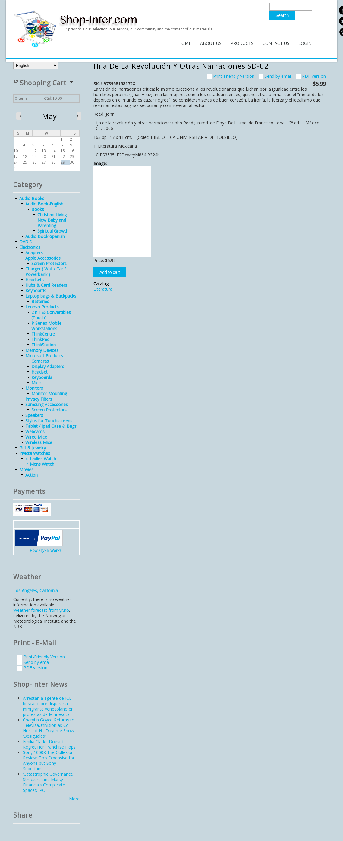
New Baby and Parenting (51, 222)
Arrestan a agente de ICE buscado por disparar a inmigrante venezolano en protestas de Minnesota (48, 706)
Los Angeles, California (35, 590)
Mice (36, 383)
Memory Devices (41, 350)
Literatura (102, 289)
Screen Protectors (49, 263)
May (49, 116)
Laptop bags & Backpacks (50, 296)
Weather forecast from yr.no (41, 610)
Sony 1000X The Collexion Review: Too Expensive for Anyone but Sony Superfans (48, 760)
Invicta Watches (34, 453)
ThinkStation (43, 345)
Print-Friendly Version (230, 76)
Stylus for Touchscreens (48, 421)
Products (242, 43)
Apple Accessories (43, 258)
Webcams (35, 431)
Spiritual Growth (52, 231)
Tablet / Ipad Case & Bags (51, 426)
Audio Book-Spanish (45, 236)
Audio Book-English (44, 204)
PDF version (311, 76)
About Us (211, 43)
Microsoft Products (44, 355)
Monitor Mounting (49, 393)
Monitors (34, 388)
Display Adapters (47, 366)
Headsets (34, 280)
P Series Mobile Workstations (46, 325)
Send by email (275, 76)
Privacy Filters (38, 399)
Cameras (40, 361)
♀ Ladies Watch (40, 458)
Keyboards (35, 290)
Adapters (34, 252)
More (74, 799)
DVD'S (25, 242)
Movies (26, 469)
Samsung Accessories (46, 404)
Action (31, 475)
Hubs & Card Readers (46, 285)
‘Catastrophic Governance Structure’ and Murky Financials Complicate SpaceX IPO (48, 782)
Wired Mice (36, 437)
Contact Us (276, 43)
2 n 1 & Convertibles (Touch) (51, 314)
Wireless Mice (38, 442)
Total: (47, 98)
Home (184, 43)
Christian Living (52, 214)
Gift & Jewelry (32, 448)
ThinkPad (40, 339)
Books (37, 209)
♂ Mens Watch (39, 464)
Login (305, 43)
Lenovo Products (42, 307)
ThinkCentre (43, 334)
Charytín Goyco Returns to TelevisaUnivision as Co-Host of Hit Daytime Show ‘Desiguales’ (48, 728)
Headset (39, 372)
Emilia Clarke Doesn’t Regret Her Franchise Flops (49, 744)
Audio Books (31, 198)
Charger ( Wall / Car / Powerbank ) (45, 271)
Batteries (40, 301)
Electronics (29, 247)
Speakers (34, 415)
